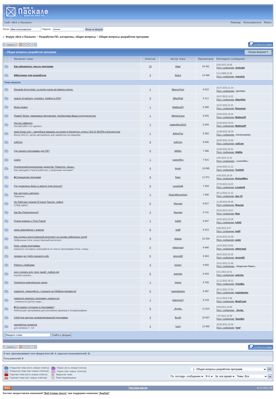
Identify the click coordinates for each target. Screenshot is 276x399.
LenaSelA (178, 186)
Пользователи (252, 22)
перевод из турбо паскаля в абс (31, 256)
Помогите (19, 196)
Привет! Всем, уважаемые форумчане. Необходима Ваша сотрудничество (55, 115)
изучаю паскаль (22, 275)
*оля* (178, 326)
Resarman (240, 108)
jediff (178, 229)
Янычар (178, 203)
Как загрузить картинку (26, 193)
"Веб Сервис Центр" (55, 393)
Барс (178, 177)
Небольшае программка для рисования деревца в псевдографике (50, 310)
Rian (237, 214)
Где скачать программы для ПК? (32, 151)
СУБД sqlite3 (21, 205)
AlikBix (178, 151)
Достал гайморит (23, 123)
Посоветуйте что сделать (28, 126)
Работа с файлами (24, 265)
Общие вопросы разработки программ (124, 36)
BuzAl (178, 317)
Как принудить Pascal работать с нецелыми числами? (43, 170)
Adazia (178, 238)
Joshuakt (240, 68)
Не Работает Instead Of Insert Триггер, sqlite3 (38, 202)
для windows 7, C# (24, 328)
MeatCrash (240, 301)
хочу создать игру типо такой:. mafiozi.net (36, 272)
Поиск (267, 22)
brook (178, 168)
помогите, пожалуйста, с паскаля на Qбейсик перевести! (45, 291)
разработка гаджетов (25, 324)
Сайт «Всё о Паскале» (18, 22)
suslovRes (177, 159)
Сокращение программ (28, 177)
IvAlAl (178, 221)
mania (178, 282)
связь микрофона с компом (29, 229)
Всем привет (21, 107)
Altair (178, 66)
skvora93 (178, 256)
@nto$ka (239, 284)
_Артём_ (178, 308)
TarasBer (240, 319)
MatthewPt (177, 107)
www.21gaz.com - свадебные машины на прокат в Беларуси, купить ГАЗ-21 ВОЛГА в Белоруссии (67, 131)
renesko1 (240, 76)
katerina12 (177, 300)
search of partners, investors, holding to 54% (37, 98)
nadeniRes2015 (178, 124)
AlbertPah (178, 98)
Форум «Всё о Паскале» (21, 36)
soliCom (18, 142)
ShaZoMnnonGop (178, 194)
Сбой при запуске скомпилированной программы (41, 317)
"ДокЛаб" (104, 393)
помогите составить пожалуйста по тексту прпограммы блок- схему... (52, 249)
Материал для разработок (31, 75)
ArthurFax (178, 133)
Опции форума (257, 52)
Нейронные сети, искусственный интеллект (38, 240)
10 (150, 66)
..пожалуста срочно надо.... (29, 301)
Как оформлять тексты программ (33, 66)
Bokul (178, 75)
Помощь (236, 22)
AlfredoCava (178, 115)
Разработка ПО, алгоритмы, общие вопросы (67, 36)
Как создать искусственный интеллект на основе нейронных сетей (50, 237)
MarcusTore (178, 89)
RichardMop (241, 178)
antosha (178, 273)
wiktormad (177, 247)
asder (238, 240)
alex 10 (238, 196)
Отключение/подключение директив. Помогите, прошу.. (44, 167)
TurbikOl (239, 170)
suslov (17, 159)
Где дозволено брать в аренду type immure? (38, 186)
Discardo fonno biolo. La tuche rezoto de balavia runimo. (43, 89)
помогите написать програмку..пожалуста (37, 298)
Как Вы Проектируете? (26, 212)
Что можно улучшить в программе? (35, 307)
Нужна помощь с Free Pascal (30, 221)
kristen (177, 265)
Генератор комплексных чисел (30, 282)
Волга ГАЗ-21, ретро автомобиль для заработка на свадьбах (47, 135)
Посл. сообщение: (225, 68)
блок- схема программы (27, 245)
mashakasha (178, 291)
